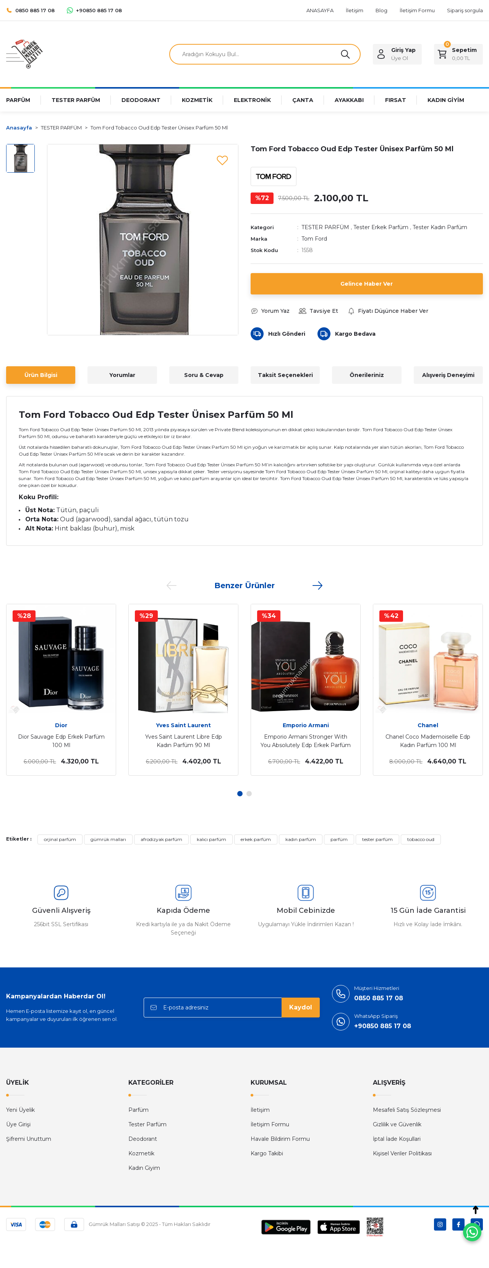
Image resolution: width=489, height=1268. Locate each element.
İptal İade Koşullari (397, 1138)
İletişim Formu (270, 1124)
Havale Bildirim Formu (280, 1138)
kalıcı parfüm (211, 839)
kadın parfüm (300, 839)
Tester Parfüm (147, 1124)
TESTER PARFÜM (325, 227)
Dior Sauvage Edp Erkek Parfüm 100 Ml (61, 741)
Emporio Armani (306, 725)
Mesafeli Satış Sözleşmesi (407, 1109)
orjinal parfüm (60, 839)
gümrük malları (108, 839)
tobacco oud (420, 839)
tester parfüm (377, 839)
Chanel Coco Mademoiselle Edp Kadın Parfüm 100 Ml (427, 741)
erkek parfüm (256, 839)
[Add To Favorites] (222, 160)
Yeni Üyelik (20, 1109)
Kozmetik (141, 1153)
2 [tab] (249, 793)
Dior (61, 725)
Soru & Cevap (203, 375)
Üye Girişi (18, 1124)
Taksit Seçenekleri (285, 375)
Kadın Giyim (144, 1167)
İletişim (260, 1109)
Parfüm (138, 1109)
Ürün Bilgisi (40, 375)
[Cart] (458, 54)
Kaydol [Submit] (300, 1007)
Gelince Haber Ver (366, 283)
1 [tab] (240, 793)
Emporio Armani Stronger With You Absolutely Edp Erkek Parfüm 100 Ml (306, 741)
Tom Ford (314, 238)
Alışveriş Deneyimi (448, 375)
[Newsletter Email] (232, 1007)
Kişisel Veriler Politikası (402, 1153)
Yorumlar (122, 375)
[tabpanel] (61, 690)
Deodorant (142, 1138)
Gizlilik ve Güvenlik (397, 1124)
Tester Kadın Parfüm (440, 227)
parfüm (339, 839)
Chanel (428, 725)
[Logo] (24, 54)
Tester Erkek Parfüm (380, 227)
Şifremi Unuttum (28, 1138)
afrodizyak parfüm (161, 839)
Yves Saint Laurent (183, 725)
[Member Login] (397, 54)
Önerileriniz (367, 375)
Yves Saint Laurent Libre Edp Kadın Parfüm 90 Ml (183, 741)
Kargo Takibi (267, 1153)
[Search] (265, 54)
